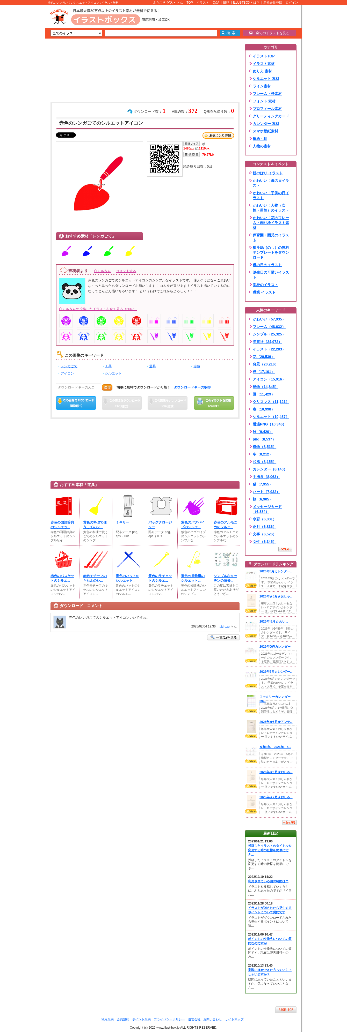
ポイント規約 (141, 1019)
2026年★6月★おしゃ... (276, 772)
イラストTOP (264, 56)
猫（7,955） (263, 484)
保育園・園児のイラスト (271, 237)
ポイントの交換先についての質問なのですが (270, 941)
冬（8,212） (263, 454)
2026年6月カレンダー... (276, 672)
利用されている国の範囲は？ (268, 881)
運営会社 (194, 1019)
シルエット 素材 (266, 79)
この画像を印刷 (214, 403)
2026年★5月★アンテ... (276, 722)
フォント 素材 (264, 101)
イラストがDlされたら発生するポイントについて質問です (270, 910)
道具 (152, 366)
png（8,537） (264, 439)
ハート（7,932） (266, 492)
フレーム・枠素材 (267, 94)
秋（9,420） (263, 432)
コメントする (126, 271)
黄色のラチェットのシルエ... (160, 578)
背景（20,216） (265, 364)
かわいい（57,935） (269, 319)
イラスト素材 (263, 64)
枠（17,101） (264, 372)
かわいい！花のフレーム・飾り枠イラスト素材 (271, 223)
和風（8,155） (264, 462)
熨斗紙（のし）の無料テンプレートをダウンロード (271, 252)
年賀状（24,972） (267, 342)
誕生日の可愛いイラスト (271, 274)
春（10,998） (264, 409)
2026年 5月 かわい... (273, 621)
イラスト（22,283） (269, 349)
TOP (189, 2)
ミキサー (122, 522)
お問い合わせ (212, 1019)
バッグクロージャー (160, 524)
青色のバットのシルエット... (127, 578)
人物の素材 (262, 146)
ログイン (292, 2)
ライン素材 (262, 86)
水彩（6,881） (264, 519)
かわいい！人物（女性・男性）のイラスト (271, 207)
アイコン (67, 373)
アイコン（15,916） (269, 379)
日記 (226, 2)
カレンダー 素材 (266, 124)
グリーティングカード (271, 116)
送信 (107, 387)
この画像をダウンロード (76, 403)
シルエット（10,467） (271, 417)
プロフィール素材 (267, 109)
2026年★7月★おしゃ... (276, 797)
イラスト (203, 2)
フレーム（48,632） (269, 327)
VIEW (251, 586)
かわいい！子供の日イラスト (271, 195)
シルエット (113, 373)
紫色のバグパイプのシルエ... (193, 524)
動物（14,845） (265, 387)
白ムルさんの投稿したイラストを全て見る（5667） (98, 309)
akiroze (225, 627)
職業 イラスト (264, 292)
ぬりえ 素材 (262, 71)
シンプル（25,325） (269, 334)
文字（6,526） (264, 534)
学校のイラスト (265, 285)
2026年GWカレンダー (275, 646)
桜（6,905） (263, 499)
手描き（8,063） (266, 477)
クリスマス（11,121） (271, 402)
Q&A (216, 2)
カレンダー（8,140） (270, 469)
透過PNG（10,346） (269, 424)
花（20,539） (264, 357)
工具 (108, 366)
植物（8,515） (264, 447)
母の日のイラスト (267, 265)
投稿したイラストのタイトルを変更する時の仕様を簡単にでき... (270, 850)
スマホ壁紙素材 (265, 131)
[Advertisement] (20, 85)
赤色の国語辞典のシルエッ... (62, 524)
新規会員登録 (272, 2)
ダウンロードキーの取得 (192, 387)
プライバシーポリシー (169, 1019)
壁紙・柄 (260, 139)
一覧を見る (285, 549)
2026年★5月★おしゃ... (276, 596)
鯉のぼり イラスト (268, 173)
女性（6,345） (264, 542)
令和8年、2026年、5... (275, 747)
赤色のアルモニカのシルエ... (225, 524)
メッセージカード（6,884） (267, 509)
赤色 (196, 366)
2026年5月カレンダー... (276, 571)
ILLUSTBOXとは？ (246, 2)
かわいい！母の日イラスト (271, 183)
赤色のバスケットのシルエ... (62, 578)
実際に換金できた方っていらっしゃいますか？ (270, 972)
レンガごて (69, 366)
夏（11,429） (264, 394)
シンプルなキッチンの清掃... (225, 578)
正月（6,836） (264, 527)
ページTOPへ (286, 1009)
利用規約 (107, 1019)
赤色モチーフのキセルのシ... (95, 578)
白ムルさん (102, 271)
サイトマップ (234, 1019)
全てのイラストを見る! (270, 33)
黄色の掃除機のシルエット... (193, 578)
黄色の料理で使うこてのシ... (95, 524)
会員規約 (123, 1019)
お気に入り (218, 135)
